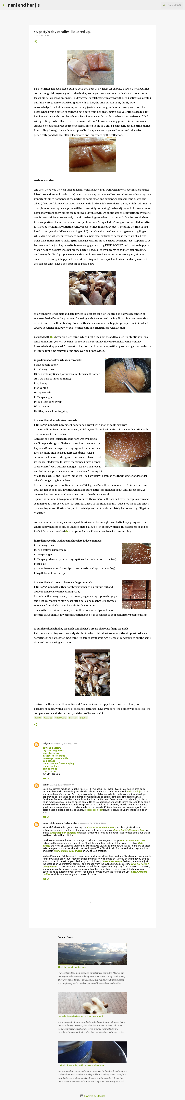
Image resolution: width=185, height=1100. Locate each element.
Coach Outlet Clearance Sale (128, 830)
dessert (73, 718)
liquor (83, 718)
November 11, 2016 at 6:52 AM (63, 744)
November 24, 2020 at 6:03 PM (93, 823)
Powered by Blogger (92, 1096)
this (52, 337)
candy (38, 718)
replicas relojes (134, 791)
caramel (48, 718)
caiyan (46, 743)
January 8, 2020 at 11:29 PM (61, 785)
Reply (46, 778)
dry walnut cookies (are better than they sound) (80, 1016)
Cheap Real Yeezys (112, 861)
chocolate (60, 718)
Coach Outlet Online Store (101, 827)
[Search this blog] (167, 5)
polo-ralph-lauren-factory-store (61, 823)
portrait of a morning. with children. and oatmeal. (81, 1065)
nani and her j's (24, 5)
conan (46, 784)
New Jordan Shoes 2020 (132, 840)
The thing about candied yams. (72, 967)
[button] (35, 41)
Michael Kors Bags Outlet (68, 851)
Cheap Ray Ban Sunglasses (64, 832)
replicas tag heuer (93, 809)
